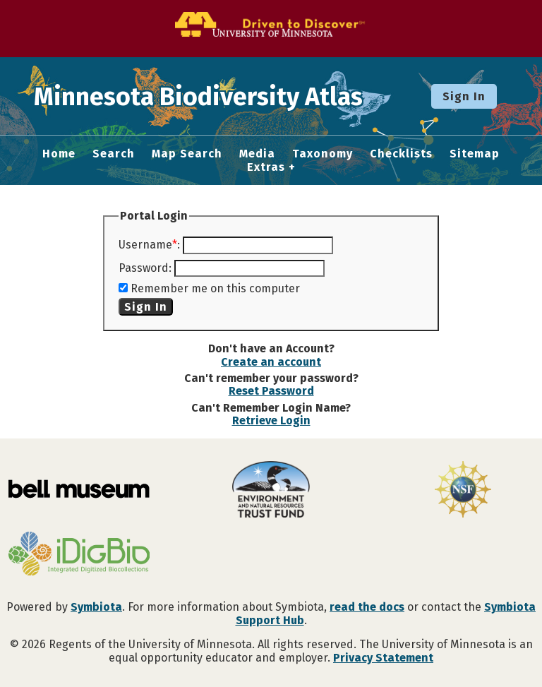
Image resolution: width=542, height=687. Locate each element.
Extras (266, 167)
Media (257, 154)
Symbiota (96, 607)
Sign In (464, 96)
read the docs (367, 607)
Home (59, 154)
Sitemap (475, 154)
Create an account (271, 362)
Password (144, 268)
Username (145, 244)
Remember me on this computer (215, 288)
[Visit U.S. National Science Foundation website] (463, 490)
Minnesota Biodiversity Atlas (219, 96)
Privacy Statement (383, 657)
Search (113, 154)
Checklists (401, 154)
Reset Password (271, 391)
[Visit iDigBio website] (79, 555)
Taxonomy (322, 154)
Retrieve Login (271, 420)
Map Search (187, 154)
